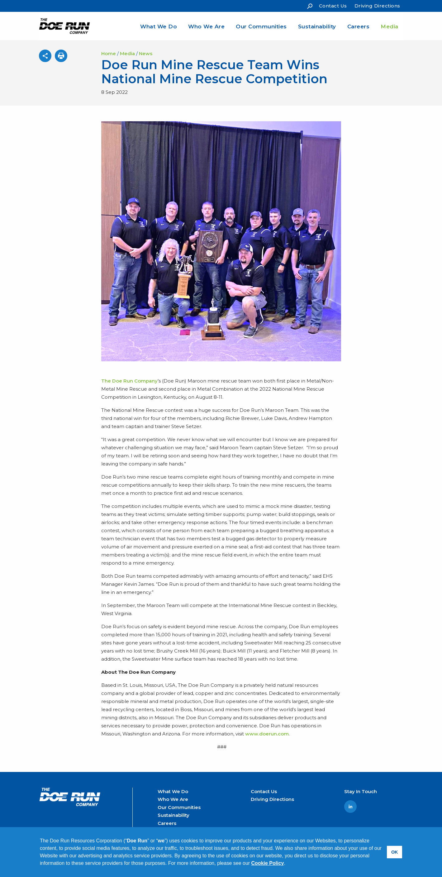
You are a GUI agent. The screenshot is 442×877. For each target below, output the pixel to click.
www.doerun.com (267, 734)
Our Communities (261, 26)
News (145, 53)
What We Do (158, 26)
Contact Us (333, 5)
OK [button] (394, 852)
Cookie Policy (267, 863)
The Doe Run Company (129, 381)
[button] (287, 864)
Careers (358, 26)
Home (108, 53)
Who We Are (206, 26)
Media (389, 26)
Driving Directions (377, 5)
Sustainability (317, 26)
